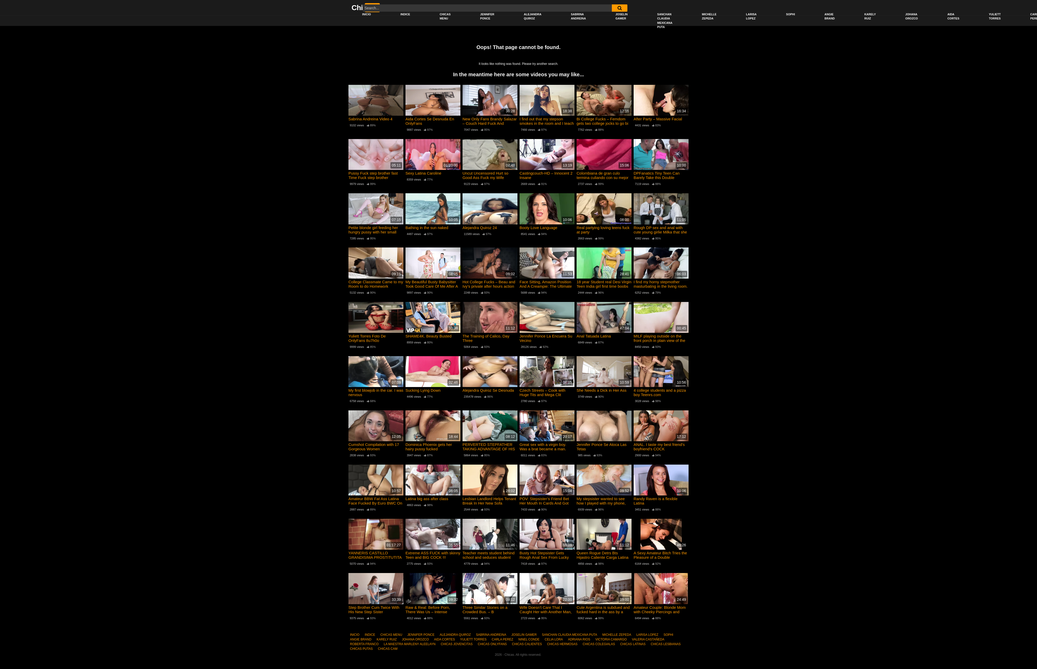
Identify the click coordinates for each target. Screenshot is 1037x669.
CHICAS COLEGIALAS (599, 644)
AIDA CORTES (953, 16)
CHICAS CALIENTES (527, 644)
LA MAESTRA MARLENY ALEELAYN (410, 644)
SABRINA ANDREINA (578, 16)
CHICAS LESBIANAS (666, 644)
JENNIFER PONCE (487, 16)
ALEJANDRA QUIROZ (532, 16)
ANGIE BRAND (829, 16)
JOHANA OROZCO (911, 16)
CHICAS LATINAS (633, 644)
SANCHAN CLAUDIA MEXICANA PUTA (664, 21)
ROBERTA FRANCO (364, 644)
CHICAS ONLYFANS (492, 644)
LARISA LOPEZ (751, 16)
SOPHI (790, 14)
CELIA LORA (554, 639)
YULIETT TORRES (995, 16)
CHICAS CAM (387, 649)
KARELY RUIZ (870, 16)
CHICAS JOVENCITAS (457, 644)
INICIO (366, 14)
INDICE (405, 14)
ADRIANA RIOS (579, 639)
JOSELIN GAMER (621, 16)
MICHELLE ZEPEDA (709, 16)
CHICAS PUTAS (361, 649)
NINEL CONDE (528, 639)
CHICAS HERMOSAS (562, 644)
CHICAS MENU (445, 16)
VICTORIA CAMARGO (611, 639)
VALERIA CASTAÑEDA (648, 639)
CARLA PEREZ (502, 639)
